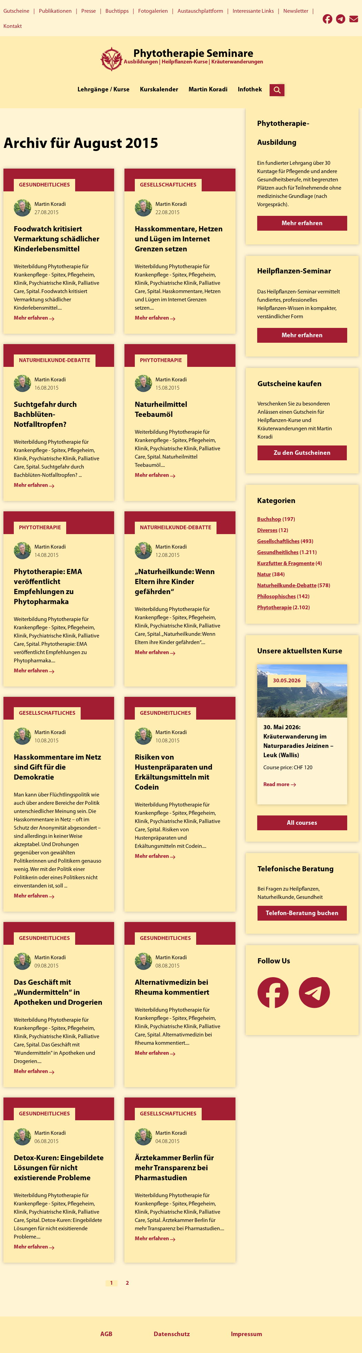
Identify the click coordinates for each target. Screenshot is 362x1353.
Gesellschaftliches (278, 541)
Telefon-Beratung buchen (302, 913)
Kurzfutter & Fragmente (285, 564)
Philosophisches (276, 597)
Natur (264, 575)
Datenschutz (172, 1334)
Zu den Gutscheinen (302, 453)
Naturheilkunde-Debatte (286, 586)
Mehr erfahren (302, 223)
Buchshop (269, 519)
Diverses (267, 530)
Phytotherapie (274, 608)
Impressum (246, 1334)
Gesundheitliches (278, 552)
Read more (276, 785)
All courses (302, 823)
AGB (106, 1334)
